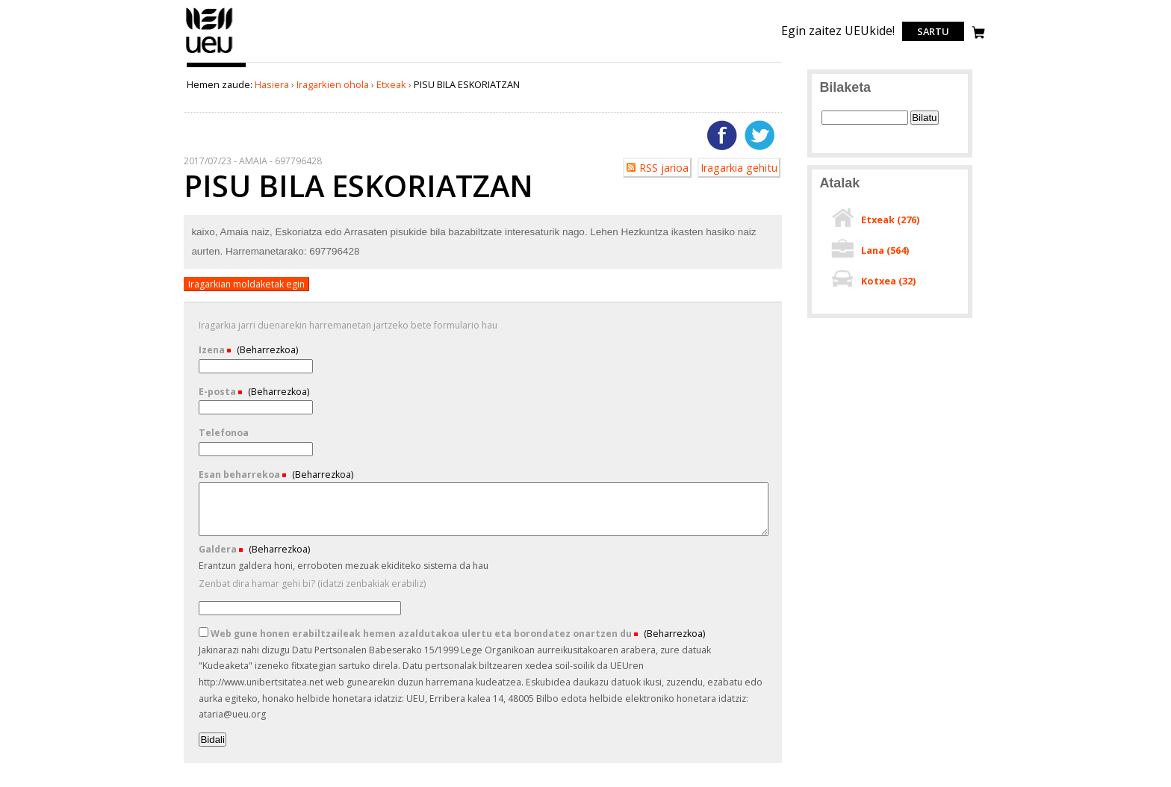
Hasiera (272, 84)
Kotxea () (888, 280)
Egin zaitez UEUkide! (838, 30)
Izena (213, 349)
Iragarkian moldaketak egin (246, 284)
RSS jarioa (664, 168)
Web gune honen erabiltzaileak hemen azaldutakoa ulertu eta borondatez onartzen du (416, 633)
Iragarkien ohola (332, 84)
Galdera (219, 549)
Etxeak (391, 84)
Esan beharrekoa (240, 474)
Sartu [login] (933, 31)
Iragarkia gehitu (739, 168)
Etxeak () (890, 219)
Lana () (885, 250)
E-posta (218, 391)
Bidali (212, 739)
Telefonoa (224, 432)
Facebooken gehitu (722, 135)
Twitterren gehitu (759, 135)
